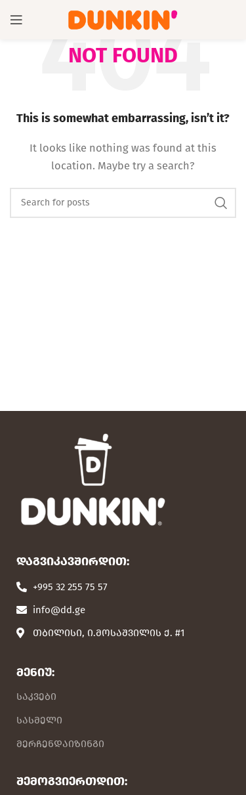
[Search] (123, 203)
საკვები (36, 696)
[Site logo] (123, 19)
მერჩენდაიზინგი (60, 744)
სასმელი (39, 720)
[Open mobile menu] (16, 20)
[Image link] (92, 478)
